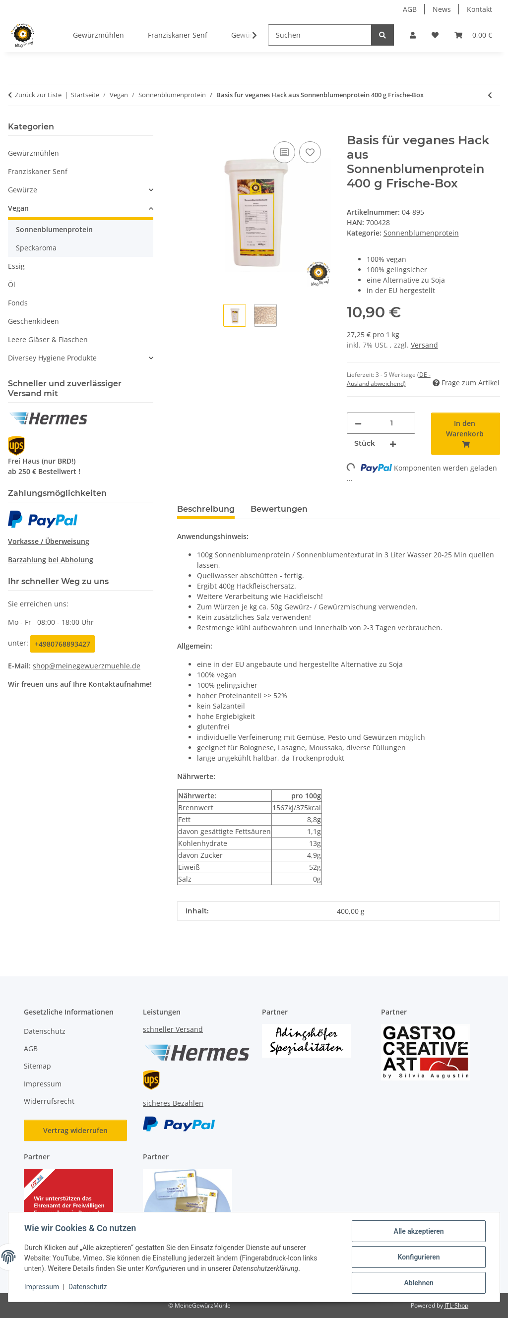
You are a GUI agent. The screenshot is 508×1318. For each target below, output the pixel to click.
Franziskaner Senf (37, 171)
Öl (11, 284)
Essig (16, 266)
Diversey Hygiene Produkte (52, 357)
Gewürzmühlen (33, 153)
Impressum (41, 1287)
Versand (424, 345)
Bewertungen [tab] (279, 509)
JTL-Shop (456, 1305)
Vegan (18, 208)
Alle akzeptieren (418, 1231)
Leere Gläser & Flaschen (48, 339)
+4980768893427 (62, 644)
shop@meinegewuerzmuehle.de (86, 665)
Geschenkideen (33, 321)
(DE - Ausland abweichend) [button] (389, 379)
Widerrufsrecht (49, 1101)
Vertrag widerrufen (75, 1130)
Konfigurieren (418, 1257)
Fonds (18, 302)
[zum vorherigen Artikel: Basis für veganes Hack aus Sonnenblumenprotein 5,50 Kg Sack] (490, 95)
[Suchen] (320, 35)
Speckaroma (36, 247)
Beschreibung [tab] (206, 509)
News (442, 9)
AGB (410, 9)
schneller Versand (173, 1029)
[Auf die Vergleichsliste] (284, 152)
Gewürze (22, 189)
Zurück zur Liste (38, 94)
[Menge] (392, 423)
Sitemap (37, 1066)
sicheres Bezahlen (173, 1103)
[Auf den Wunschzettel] (310, 152)
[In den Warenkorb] (185, 127)
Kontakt (479, 9)
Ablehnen (418, 1283)
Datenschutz (87, 1287)
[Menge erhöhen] (393, 443)
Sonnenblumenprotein (421, 233)
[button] (413, 35)
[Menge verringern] (358, 423)
